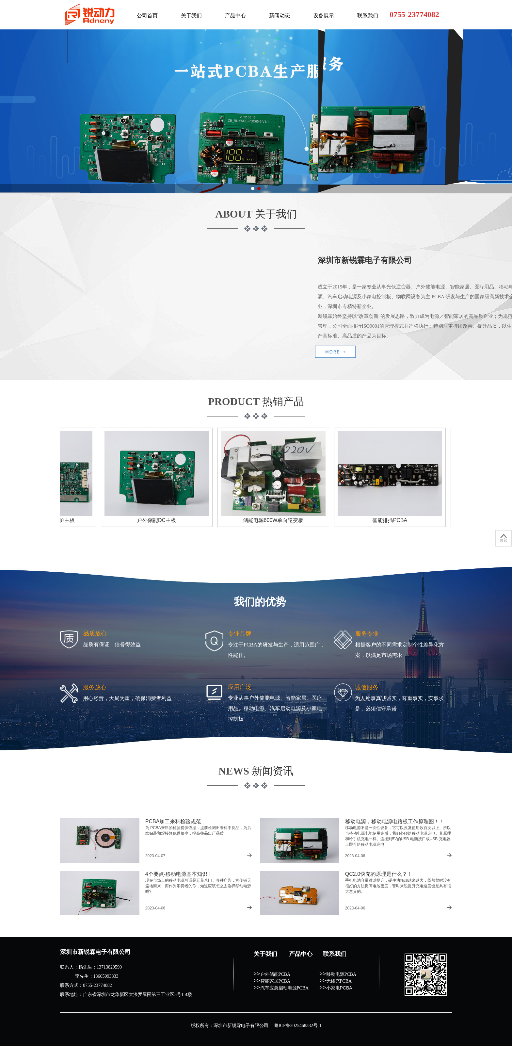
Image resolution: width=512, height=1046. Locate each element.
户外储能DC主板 (159, 520)
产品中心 (235, 15)
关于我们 (191, 15)
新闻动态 (279, 15)
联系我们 (367, 15)
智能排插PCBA (392, 520)
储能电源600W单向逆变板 (276, 520)
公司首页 (147, 15)
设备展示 (323, 15)
